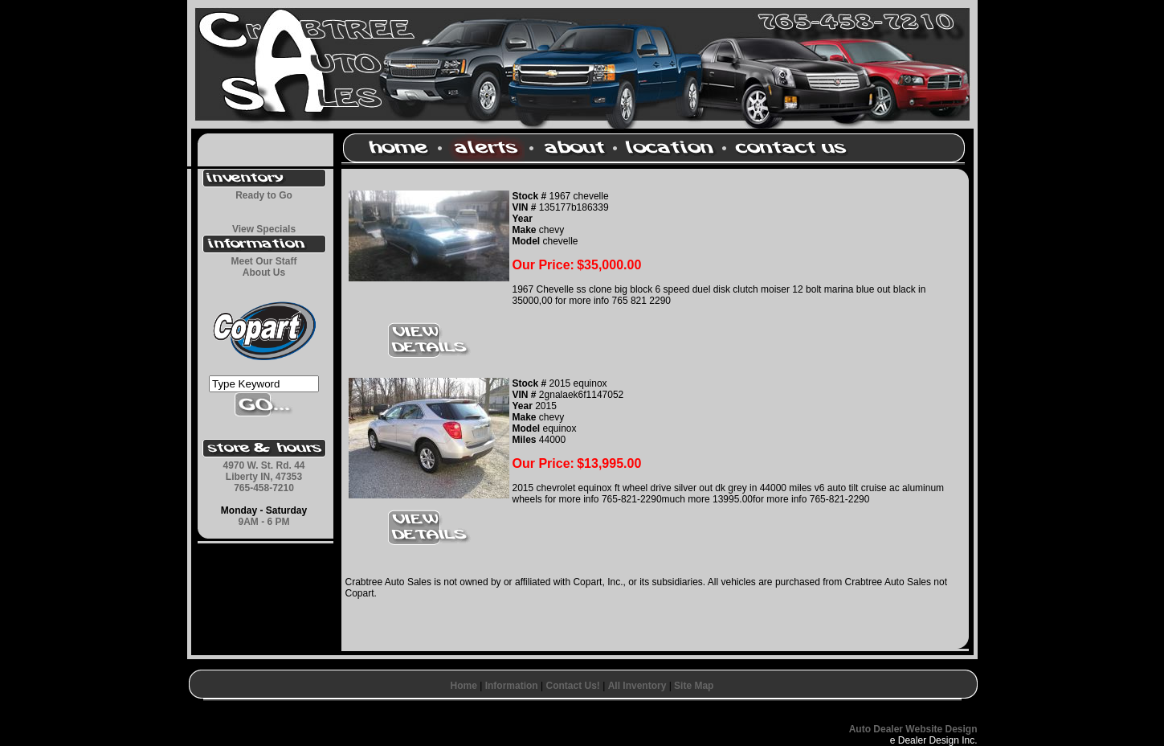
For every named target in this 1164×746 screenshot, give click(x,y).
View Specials (264, 229)
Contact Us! (572, 685)
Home (464, 685)
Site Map (693, 685)
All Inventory (637, 685)
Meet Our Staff (263, 261)
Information (511, 685)
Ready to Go (263, 195)
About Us (264, 272)
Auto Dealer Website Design (913, 729)
